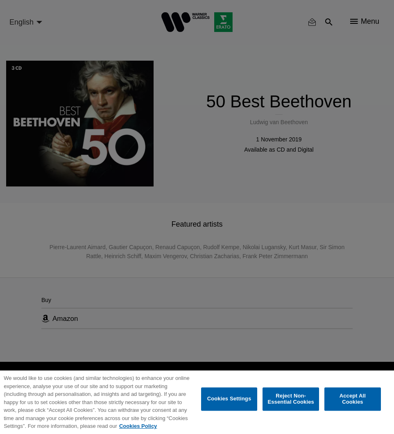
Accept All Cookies (353, 399)
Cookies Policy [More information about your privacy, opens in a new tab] (138, 426)
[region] (197, 402)
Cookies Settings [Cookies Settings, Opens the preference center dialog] (229, 399)
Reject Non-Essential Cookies (290, 399)
